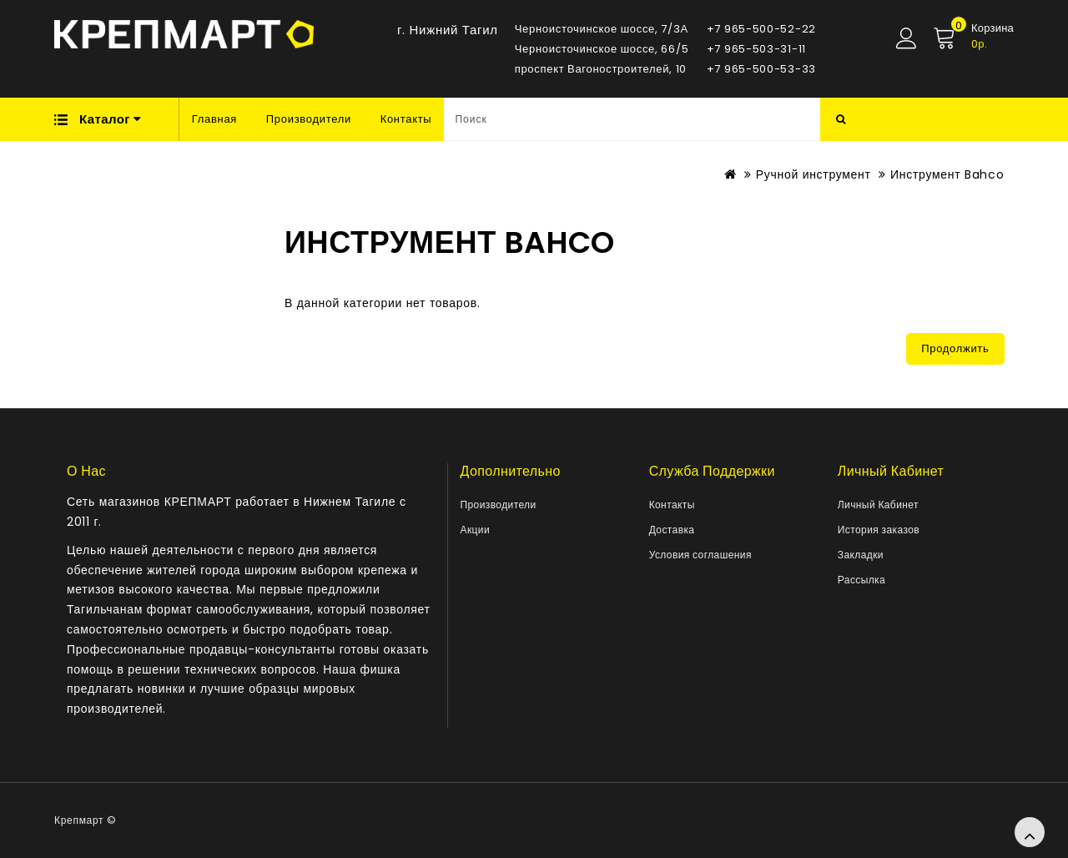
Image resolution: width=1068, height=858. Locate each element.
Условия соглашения (700, 555)
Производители (308, 119)
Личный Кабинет (878, 504)
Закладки (861, 555)
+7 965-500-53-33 (761, 69)
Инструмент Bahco (947, 174)
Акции (476, 529)
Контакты (406, 119)
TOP (1029, 832)
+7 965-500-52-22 (761, 29)
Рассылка (861, 580)
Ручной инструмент (813, 174)
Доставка (672, 529)
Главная (214, 119)
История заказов (878, 529)
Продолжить (955, 348)
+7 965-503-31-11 (756, 49)
